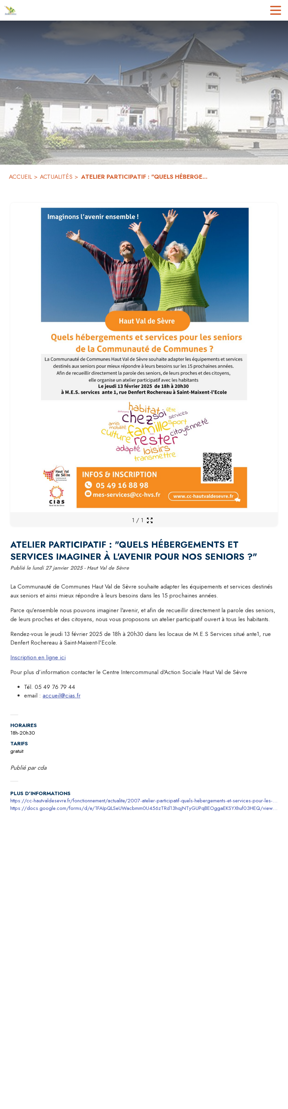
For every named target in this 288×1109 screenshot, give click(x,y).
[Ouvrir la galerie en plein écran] (149, 520)
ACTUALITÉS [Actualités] (56, 177)
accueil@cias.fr (61, 695)
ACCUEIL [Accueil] (20, 177)
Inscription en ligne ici (38, 657)
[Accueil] (10, 10)
